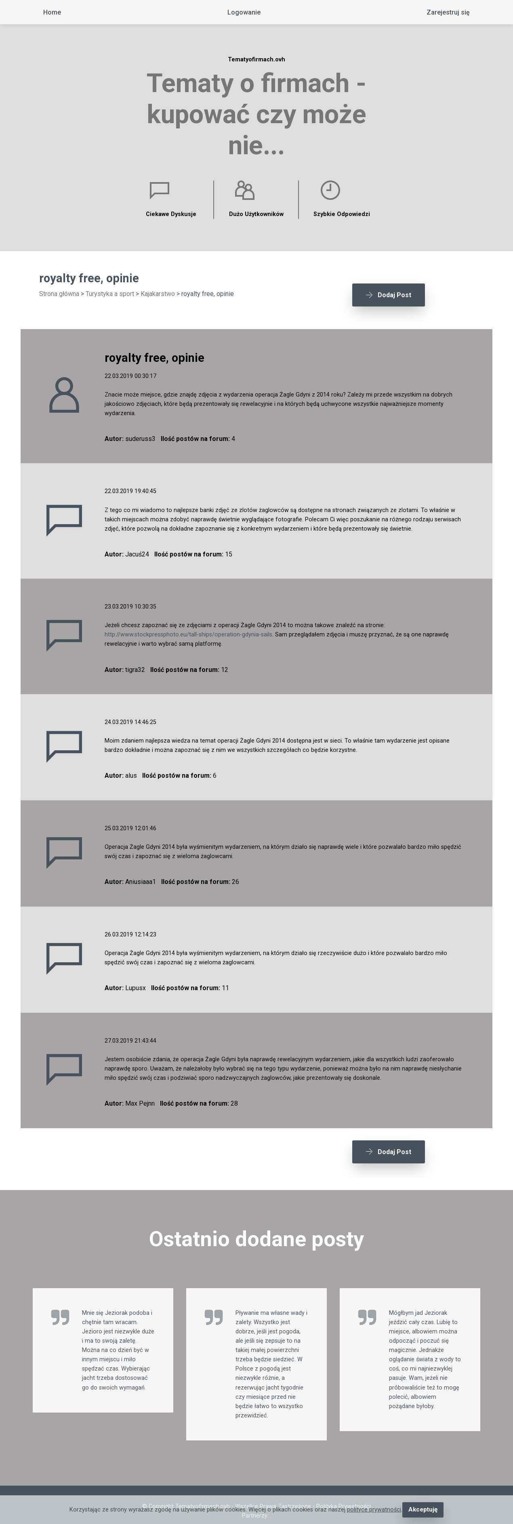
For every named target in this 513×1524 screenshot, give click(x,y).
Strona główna (59, 294)
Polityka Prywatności (343, 1493)
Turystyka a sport (110, 294)
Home (52, 12)
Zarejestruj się (448, 12)
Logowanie (244, 12)
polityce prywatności (375, 1510)
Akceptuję (423, 1510)
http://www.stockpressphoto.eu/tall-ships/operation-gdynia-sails (188, 628)
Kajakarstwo (158, 294)
